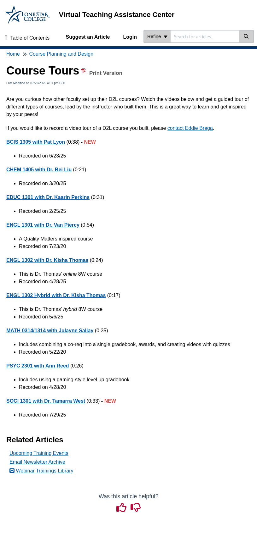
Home (13, 54)
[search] (205, 36)
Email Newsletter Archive (37, 462)
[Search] (246, 36)
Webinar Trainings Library (41, 470)
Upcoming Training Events (38, 453)
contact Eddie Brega (190, 128)
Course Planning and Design (61, 54)
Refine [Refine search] (157, 36)
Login (130, 37)
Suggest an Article (88, 37)
